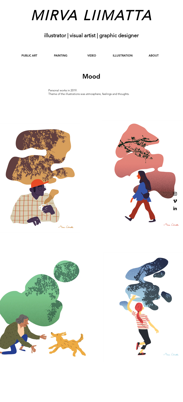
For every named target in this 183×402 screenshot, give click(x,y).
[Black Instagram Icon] (175, 193)
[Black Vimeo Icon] (175, 201)
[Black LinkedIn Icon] (175, 208)
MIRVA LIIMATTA (91, 15)
